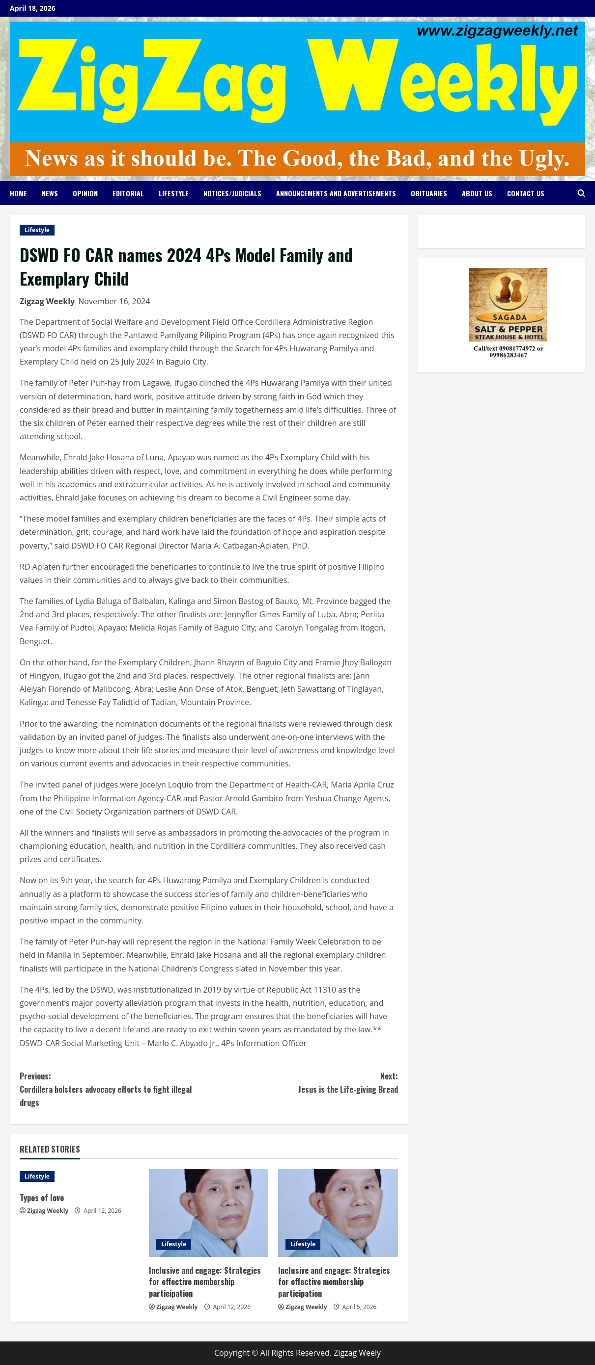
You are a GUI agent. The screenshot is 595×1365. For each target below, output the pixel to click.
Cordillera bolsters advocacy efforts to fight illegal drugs (114, 1089)
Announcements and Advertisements (336, 193)
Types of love (42, 1197)
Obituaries (429, 193)
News (50, 193)
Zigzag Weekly (47, 301)
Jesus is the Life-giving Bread (303, 1082)
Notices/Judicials (232, 193)
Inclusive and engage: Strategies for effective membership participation (206, 1282)
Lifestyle (174, 193)
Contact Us (525, 193)
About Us (477, 193)
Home (18, 193)
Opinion (85, 193)
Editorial (128, 193)
